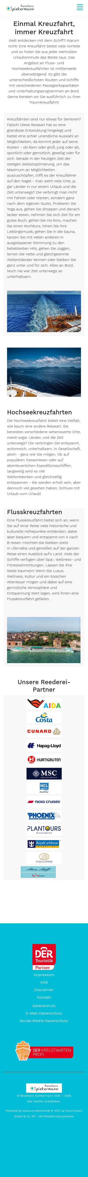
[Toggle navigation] (80, 7)
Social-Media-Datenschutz (44, 1020)
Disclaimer (44, 990)
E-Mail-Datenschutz (44, 1013)
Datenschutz (44, 1005)
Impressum (44, 975)
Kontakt (44, 997)
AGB (44, 982)
